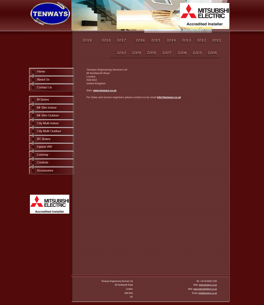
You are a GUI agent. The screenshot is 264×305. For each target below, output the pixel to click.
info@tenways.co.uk (169, 97)
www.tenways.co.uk (104, 90)
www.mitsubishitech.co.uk (205, 289)
